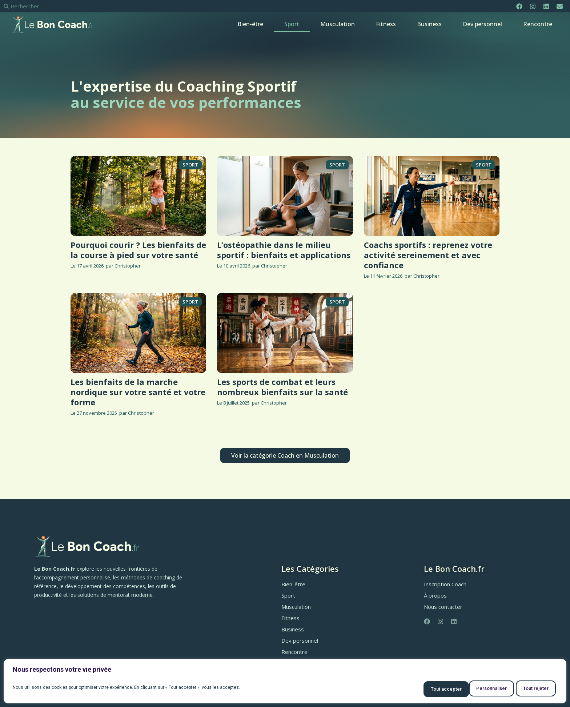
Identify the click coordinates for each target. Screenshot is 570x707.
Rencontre (537, 24)
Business (429, 24)
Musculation (337, 24)
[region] (285, 682)
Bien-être (250, 24)
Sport (291, 24)
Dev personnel (482, 24)
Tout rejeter (476, 689)
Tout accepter (530, 689)
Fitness (386, 24)
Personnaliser (422, 689)
